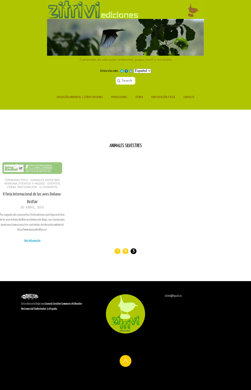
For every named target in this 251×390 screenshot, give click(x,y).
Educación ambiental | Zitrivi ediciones (80, 97)
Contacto (189, 97)
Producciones (119, 97)
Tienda (139, 97)
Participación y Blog (163, 97)
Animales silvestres (28, 189)
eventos (37, 192)
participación (10, 195)
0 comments (32, 195)
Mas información (15, 249)
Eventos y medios (15, 192)
